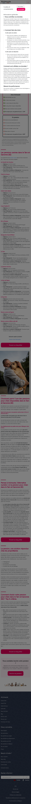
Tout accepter (21, 9)
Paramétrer (20, 6)
